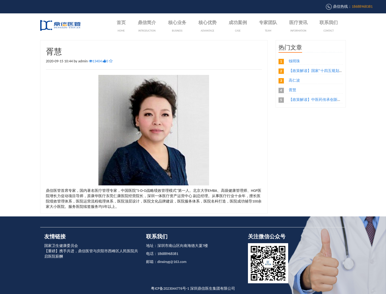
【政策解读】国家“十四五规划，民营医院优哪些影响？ (334, 70)
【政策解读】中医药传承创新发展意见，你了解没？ (332, 99)
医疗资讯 (298, 26)
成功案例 (238, 26)
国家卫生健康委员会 (61, 245)
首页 (121, 26)
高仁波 (294, 80)
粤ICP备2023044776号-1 (170, 288)
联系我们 (329, 26)
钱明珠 (294, 61)
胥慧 (292, 90)
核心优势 (207, 26)
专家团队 (268, 26)
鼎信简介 (147, 26)
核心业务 (177, 26)
